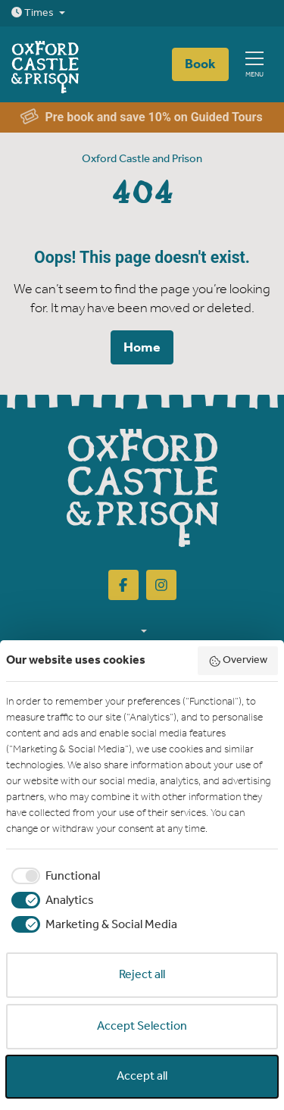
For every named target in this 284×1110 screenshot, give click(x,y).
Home (142, 348)
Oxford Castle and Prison (142, 159)
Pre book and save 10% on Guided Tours (141, 118)
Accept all (142, 1076)
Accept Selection (142, 1026)
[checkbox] (53, 877)
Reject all (142, 974)
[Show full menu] (254, 65)
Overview (238, 660)
